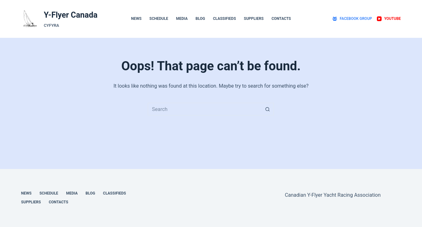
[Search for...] (204, 109)
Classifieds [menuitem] (224, 18)
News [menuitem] (136, 18)
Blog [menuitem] (200, 18)
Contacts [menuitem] (281, 18)
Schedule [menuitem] (158, 18)
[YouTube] (389, 19)
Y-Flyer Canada (71, 15)
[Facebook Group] (352, 19)
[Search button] (267, 109)
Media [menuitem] (182, 18)
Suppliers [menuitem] (254, 18)
